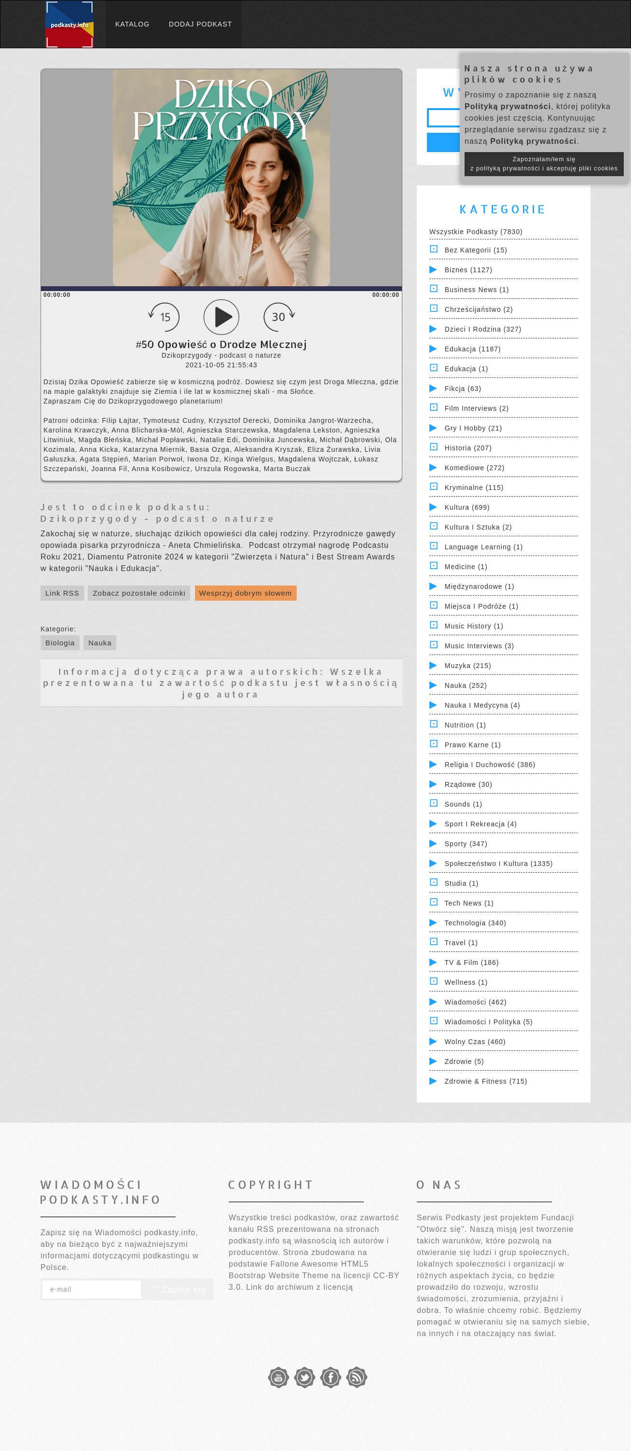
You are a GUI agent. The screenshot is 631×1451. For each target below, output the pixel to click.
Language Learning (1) (484, 547)
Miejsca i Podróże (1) (482, 606)
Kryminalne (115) (474, 487)
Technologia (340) (476, 923)
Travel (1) (461, 943)
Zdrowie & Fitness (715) (486, 1081)
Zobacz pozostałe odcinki (139, 593)
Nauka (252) (466, 685)
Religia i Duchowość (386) (490, 764)
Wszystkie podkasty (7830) (476, 232)
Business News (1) (477, 289)
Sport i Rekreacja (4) (481, 824)
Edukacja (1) (467, 369)
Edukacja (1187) (473, 349)
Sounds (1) (463, 804)
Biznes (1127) (469, 270)
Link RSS (62, 593)
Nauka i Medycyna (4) (483, 705)
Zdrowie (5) (464, 1061)
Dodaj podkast (200, 24)
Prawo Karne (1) (473, 745)
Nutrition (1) (465, 725)
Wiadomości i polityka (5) (489, 1022)
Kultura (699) (467, 507)
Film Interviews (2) (477, 408)
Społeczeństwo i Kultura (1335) (499, 863)
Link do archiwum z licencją (299, 1287)
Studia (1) (462, 883)
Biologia (60, 643)
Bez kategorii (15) (476, 250)
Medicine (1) (466, 567)
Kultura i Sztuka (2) (478, 527)
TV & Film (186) (472, 962)
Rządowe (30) (469, 784)
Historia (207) (468, 448)
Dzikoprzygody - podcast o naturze (158, 518)
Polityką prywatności (508, 106)
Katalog (132, 24)
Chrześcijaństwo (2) (479, 309)
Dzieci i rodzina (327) (483, 329)
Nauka (99, 643)
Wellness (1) (466, 982)
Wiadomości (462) (476, 1002)
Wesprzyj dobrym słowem (245, 593)
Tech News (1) (469, 903)
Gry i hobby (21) (473, 428)
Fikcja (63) (463, 388)
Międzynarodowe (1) (480, 586)
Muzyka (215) (468, 666)
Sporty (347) (466, 844)
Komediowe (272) (475, 468)
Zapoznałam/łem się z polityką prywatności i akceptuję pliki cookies (544, 164)
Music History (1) (474, 626)
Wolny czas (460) (475, 1042)
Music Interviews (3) (479, 646)
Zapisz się (177, 1290)
